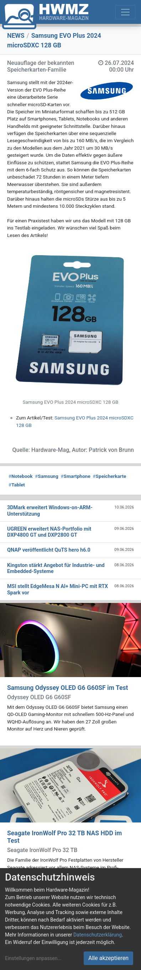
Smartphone (75, 476)
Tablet (17, 484)
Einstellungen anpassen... (33, 958)
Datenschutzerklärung (97, 935)
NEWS (16, 35)
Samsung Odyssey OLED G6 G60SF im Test (67, 687)
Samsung (46, 476)
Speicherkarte (109, 476)
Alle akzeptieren (108, 958)
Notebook (21, 476)
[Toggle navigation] (125, 12)
